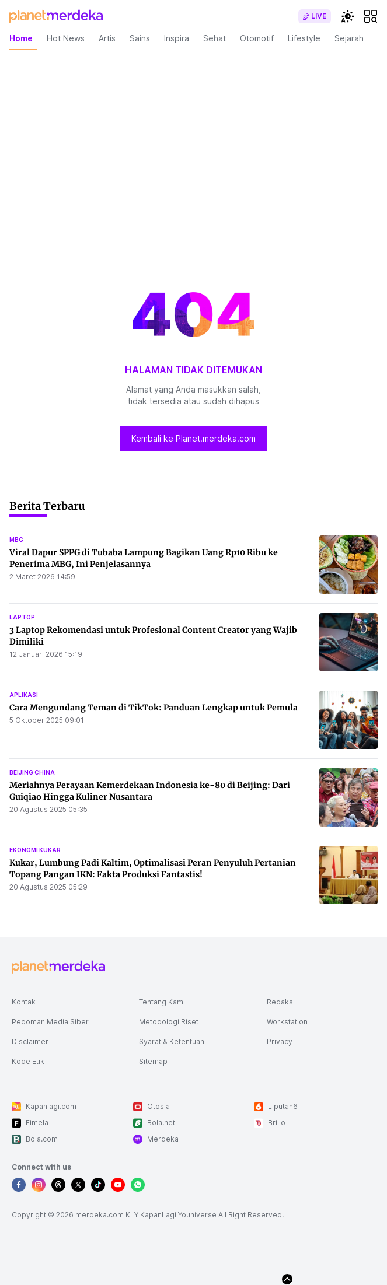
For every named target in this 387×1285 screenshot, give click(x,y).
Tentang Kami (162, 1001)
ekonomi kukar (35, 849)
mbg (16, 539)
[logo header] (56, 16)
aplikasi (23, 694)
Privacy (279, 1041)
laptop (22, 617)
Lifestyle (304, 38)
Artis (107, 38)
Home (21, 38)
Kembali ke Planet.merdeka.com (193, 438)
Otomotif (257, 38)
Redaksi (281, 1001)
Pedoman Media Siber (50, 1021)
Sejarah (349, 38)
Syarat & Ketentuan (171, 1041)
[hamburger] (370, 16)
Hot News (66, 38)
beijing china (32, 772)
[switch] (314, 16)
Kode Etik (28, 1061)
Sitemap (153, 1061)
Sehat (214, 38)
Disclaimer (30, 1041)
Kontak (24, 1001)
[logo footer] (58, 967)
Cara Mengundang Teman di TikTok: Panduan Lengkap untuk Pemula (153, 707)
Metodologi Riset (168, 1021)
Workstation (287, 1021)
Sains (140, 38)
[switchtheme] (347, 16)
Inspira (176, 38)
